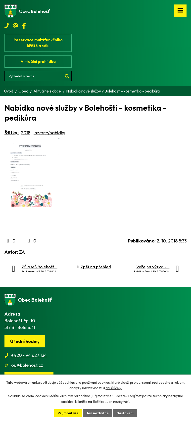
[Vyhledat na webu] (38, 76)
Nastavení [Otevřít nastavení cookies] (125, 413)
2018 (25, 133)
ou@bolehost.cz (27, 365)
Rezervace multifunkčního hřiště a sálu (38, 42)
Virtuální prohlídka (38, 61)
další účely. (114, 388)
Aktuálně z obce (47, 91)
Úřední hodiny (25, 341)
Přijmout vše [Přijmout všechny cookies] (68, 413)
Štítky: (11, 133)
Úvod (8, 91)
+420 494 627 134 (29, 355)
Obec (23, 91)
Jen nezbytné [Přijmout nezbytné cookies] (97, 413)
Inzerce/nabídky (49, 133)
